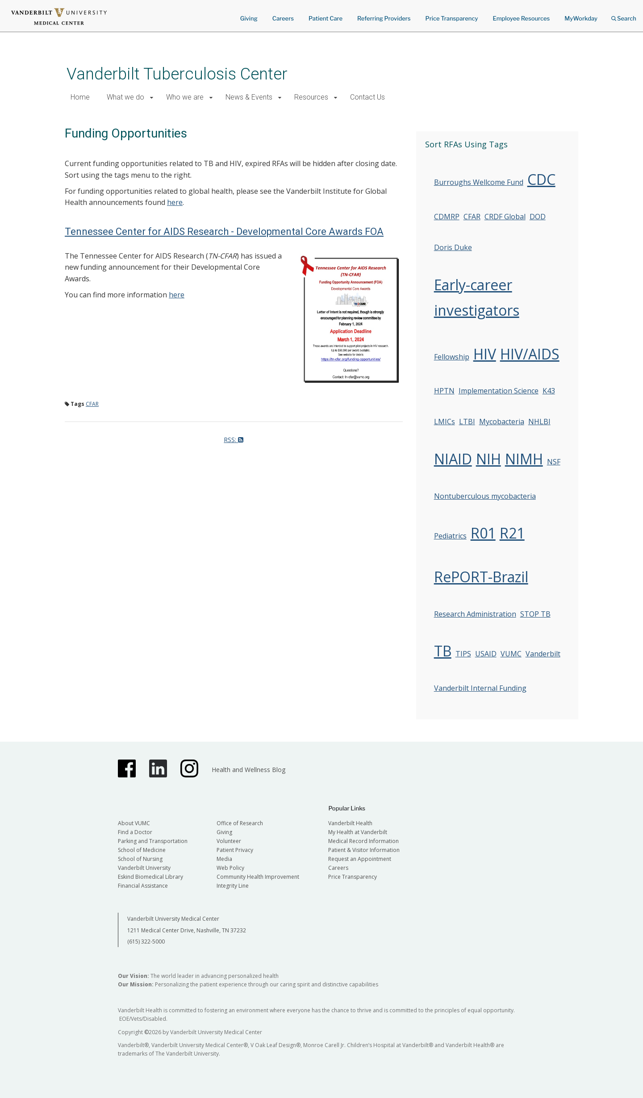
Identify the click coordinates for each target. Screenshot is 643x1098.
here (175, 202)
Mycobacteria (501, 421)
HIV (484, 353)
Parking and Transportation (153, 841)
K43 (549, 391)
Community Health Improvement (258, 877)
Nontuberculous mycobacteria (485, 496)
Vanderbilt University (144, 868)
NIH (488, 458)
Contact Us (367, 97)
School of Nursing (140, 859)
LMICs (444, 421)
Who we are (185, 97)
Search (623, 15)
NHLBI (539, 421)
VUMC (511, 654)
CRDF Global (505, 216)
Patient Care (325, 18)
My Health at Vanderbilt (357, 832)
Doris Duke (453, 247)
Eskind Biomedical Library (150, 877)
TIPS (463, 654)
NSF (553, 462)
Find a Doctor (135, 832)
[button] (151, 97)
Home (80, 97)
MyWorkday (580, 18)
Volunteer (229, 841)
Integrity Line (233, 885)
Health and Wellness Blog (248, 769)
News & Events (248, 97)
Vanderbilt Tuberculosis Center (177, 73)
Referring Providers (383, 18)
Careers (283, 18)
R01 (483, 533)
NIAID (453, 458)
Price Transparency (452, 18)
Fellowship (451, 357)
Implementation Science (499, 391)
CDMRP (446, 216)
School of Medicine (142, 850)
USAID (486, 654)
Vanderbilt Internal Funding (480, 688)
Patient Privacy (235, 850)
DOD (538, 216)
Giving (249, 18)
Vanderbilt (543, 654)
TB (442, 650)
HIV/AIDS (529, 353)
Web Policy (230, 868)
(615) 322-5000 (146, 941)
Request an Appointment (359, 859)
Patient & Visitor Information (364, 850)
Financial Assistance (143, 885)
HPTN (444, 391)
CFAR (92, 404)
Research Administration (475, 614)
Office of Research (240, 823)
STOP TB (535, 614)
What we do (125, 97)
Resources (311, 97)
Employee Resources (521, 18)
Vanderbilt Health (350, 823)
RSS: (233, 439)
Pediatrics (450, 536)
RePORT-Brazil (481, 576)
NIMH (524, 458)
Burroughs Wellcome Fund (478, 182)
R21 (512, 533)
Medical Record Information (363, 841)
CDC (541, 179)
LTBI (467, 421)
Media (224, 859)
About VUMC (134, 823)
